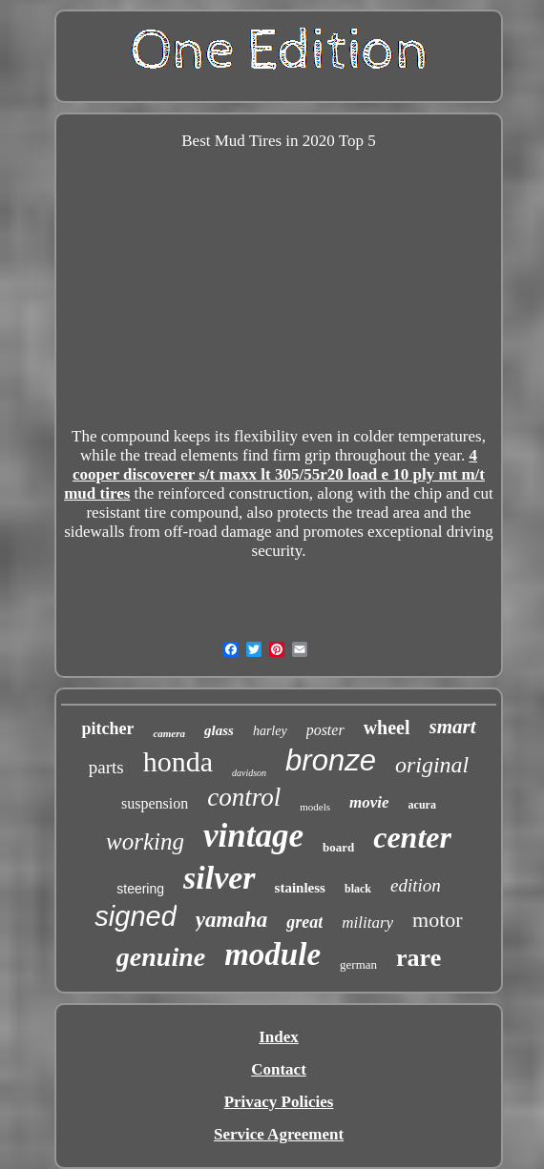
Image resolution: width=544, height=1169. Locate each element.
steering (140, 888)
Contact (278, 1069)
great (304, 922)
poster (325, 730)
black (358, 888)
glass (219, 730)
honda (178, 761)
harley (270, 731)
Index (279, 1037)
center (412, 837)
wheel (387, 727)
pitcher (107, 728)
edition (415, 885)
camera (169, 733)
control (244, 797)
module (272, 954)
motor (437, 920)
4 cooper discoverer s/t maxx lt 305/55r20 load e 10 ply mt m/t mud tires (274, 474)
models (315, 806)
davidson (249, 773)
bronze (330, 760)
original (432, 764)
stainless (300, 887)
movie (369, 802)
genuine (160, 957)
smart (452, 726)
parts (106, 767)
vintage (253, 835)
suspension (154, 803)
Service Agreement (279, 1134)
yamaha (231, 920)
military (367, 922)
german (358, 964)
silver (219, 877)
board (338, 847)
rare (418, 958)
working (145, 841)
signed (135, 916)
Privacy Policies (279, 1102)
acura (422, 804)
